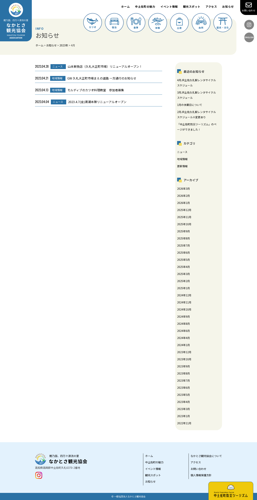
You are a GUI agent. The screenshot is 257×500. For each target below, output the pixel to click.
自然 (201, 22)
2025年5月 (183, 260)
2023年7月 (183, 380)
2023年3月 (183, 409)
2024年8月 (183, 323)
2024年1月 (183, 345)
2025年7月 (183, 245)
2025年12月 (184, 210)
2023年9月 (183, 366)
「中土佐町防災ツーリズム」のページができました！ (196, 126)
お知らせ (228, 6)
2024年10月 (184, 309)
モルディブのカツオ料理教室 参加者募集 (79, 90)
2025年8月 (183, 238)
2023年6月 (183, 387)
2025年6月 (183, 252)
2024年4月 (183, 338)
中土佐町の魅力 (145, 6)
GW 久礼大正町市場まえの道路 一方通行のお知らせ (85, 78)
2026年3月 (183, 188)
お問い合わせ (248, 7)
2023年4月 (183, 402)
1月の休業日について (189, 105)
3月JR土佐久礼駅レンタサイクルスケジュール (196, 95)
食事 (136, 23)
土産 (179, 23)
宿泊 (114, 23)
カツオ (92, 23)
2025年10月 (184, 224)
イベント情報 (169, 6)
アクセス (211, 6)
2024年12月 (184, 295)
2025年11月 (184, 217)
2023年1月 (183, 416)
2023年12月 (184, 352)
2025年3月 (183, 274)
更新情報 (182, 166)
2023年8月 (183, 373)
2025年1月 (183, 288)
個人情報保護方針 (201, 475)
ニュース (182, 152)
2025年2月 (183, 281)
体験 (158, 23)
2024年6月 (183, 331)
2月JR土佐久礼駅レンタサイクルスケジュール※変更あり (196, 114)
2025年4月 (183, 267)
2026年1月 (183, 203)
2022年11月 (184, 423)
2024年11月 (184, 302)
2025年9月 (183, 231)
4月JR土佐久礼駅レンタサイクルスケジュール (196, 82)
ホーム (125, 6)
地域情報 (182, 159)
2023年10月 (184, 359)
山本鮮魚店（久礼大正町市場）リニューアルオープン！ (88, 66)
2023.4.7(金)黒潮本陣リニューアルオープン (80, 102)
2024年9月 (183, 316)
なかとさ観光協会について (206, 456)
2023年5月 (183, 395)
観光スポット (192, 6)
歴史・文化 (223, 23)
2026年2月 (183, 196)
